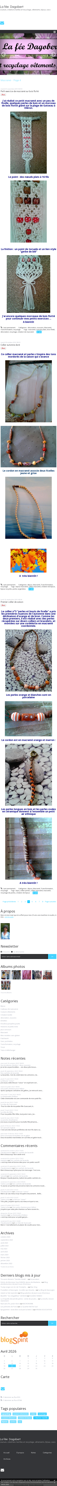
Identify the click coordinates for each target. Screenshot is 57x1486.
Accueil (6, 1452)
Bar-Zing (34, 1287)
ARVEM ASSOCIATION (44, 1309)
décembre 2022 (6, 1264)
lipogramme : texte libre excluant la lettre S (17, 1309)
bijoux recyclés (6, 589)
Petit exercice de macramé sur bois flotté (20, 91)
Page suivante (50, 901)
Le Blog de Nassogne (46, 1290)
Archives (7, 1459)
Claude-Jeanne (6, 1152)
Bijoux (30, 585)
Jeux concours (6, 1030)
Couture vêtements (8, 1012)
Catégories (47, 1452)
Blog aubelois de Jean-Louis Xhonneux (35, 1293)
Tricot (3, 1047)
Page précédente (9, 901)
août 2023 (4, 1243)
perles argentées (19, 589)
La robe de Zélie (7, 1112)
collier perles (25, 890)
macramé (32, 329)
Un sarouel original (8, 1128)
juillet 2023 (4, 1246)
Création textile (6, 1015)
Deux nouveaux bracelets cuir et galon (15, 1135)
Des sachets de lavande (10, 1073)
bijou (18, 890)
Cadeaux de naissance (9, 1009)
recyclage (13, 332)
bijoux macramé (22, 586)
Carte (5, 1376)
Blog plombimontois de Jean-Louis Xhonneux (24, 1283)
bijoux (4, 1421)
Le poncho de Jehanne (9, 1120)
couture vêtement (9, 1418)
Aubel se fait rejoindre (9, 1293)
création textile (41, 1418)
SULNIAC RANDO (36, 1296)
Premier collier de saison (12, 601)
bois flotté (51, 329)
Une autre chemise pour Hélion (12, 1089)
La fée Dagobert (12, 6)
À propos (20, 1452)
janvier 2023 (5, 1261)
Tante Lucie (5, 1184)
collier (33, 1414)
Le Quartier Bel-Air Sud (29, 1306)
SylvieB (3, 1176)
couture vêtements (20, 1414)
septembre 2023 (7, 1240)
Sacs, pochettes (7, 1041)
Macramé (47, 327)
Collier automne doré (10, 344)
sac (20, 1421)
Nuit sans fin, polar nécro (10, 1304)
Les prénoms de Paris (9, 1306)
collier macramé (35, 586)
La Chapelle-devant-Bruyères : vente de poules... (19, 1299)
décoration (5, 332)
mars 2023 (4, 1255)
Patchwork (5, 1039)
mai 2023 (4, 1249)
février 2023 (5, 1258)
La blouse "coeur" (7, 1081)
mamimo (4, 1160)
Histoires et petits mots (9, 1027)
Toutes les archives (7, 1267)
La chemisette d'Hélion (9, 1096)
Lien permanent (8, 327)
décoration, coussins (36, 327)
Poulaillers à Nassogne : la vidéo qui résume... (18, 1290)
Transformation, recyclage (10, 329)
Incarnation (35, 1279)
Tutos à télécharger (8, 1050)
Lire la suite (9, 917)
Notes (33, 1452)
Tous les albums (6, 992)
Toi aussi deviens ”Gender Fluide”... (14, 1279)
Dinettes (4, 1021)
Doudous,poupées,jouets (10, 1024)
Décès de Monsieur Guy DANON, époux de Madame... (21, 1282)
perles (13, 1421)
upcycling (6, 1414)
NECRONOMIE (28, 1304)
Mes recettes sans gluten (10, 1036)
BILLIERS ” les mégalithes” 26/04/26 (14, 1296)
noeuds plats (41, 329)
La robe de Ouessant (9, 1104)
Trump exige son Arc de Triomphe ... (14, 1287)
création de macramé (26, 332)
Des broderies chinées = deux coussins (15, 1065)
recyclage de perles (8, 893)
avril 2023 (4, 1252)
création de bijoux (48, 586)
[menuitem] (6, 1453)
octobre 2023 (5, 1237)
